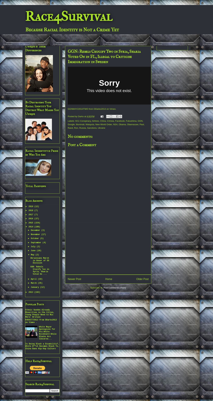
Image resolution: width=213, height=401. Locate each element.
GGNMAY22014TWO (78, 109)
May (33, 255)
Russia (82, 128)
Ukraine (101, 128)
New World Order (103, 124)
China (103, 121)
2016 (31, 219)
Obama (122, 124)
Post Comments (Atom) (115, 287)
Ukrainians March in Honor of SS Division (39, 260)
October (35, 238)
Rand (70, 128)
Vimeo (112, 109)
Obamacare (132, 124)
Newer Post (74, 279)
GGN (140, 121)
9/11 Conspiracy (83, 121)
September (36, 243)
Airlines (95, 121)
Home (108, 279)
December (36, 230)
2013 (31, 292)
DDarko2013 (100, 109)
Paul (142, 124)
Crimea (110, 121)
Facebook (120, 121)
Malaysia (90, 124)
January (35, 287)
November (36, 234)
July (34, 247)
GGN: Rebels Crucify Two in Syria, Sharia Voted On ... (39, 270)
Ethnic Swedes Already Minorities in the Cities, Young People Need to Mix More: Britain (39, 313)
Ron (76, 128)
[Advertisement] (108, 248)
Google (71, 124)
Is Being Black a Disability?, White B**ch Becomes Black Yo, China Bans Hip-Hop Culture (42, 346)
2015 (31, 223)
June (34, 251)
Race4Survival (68, 16)
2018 (31, 210)
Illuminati (80, 124)
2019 (31, 206)
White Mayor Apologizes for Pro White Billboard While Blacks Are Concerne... (47, 333)
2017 (31, 215)
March (34, 283)
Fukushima (131, 121)
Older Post (142, 279)
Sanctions (92, 128)
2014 (31, 227)
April (34, 279)
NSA (115, 124)
